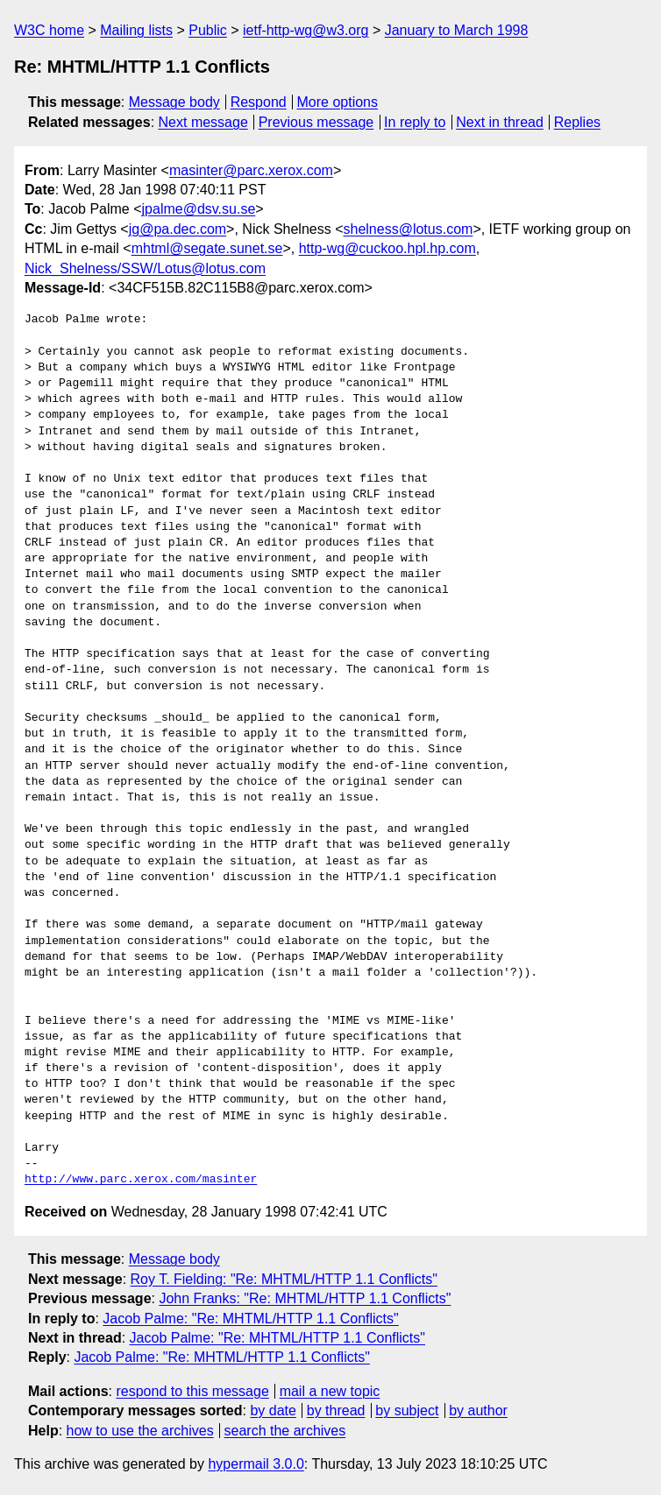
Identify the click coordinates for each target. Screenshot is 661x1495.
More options (338, 102)
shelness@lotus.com (408, 229)
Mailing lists (136, 30)
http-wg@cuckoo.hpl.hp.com (387, 248)
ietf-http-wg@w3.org (305, 30)
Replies (577, 122)
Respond (259, 102)
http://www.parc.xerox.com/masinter (141, 1180)
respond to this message (192, 1391)
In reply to (414, 122)
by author (478, 1410)
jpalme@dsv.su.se (199, 208)
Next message (203, 122)
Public (207, 30)
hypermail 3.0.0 (255, 1463)
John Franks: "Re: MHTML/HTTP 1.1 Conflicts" (305, 1298)
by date (272, 1410)
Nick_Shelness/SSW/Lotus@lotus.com (145, 268)
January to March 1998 (457, 30)
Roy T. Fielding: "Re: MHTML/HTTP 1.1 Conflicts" (284, 1279)
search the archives (285, 1430)
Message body (174, 102)
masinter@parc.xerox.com (251, 170)
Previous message (316, 122)
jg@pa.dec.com (177, 229)
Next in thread (500, 122)
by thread (336, 1410)
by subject (406, 1410)
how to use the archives (140, 1430)
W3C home (49, 30)
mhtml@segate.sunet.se (207, 248)
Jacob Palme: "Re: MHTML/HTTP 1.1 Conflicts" (250, 1318)
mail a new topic (330, 1391)
